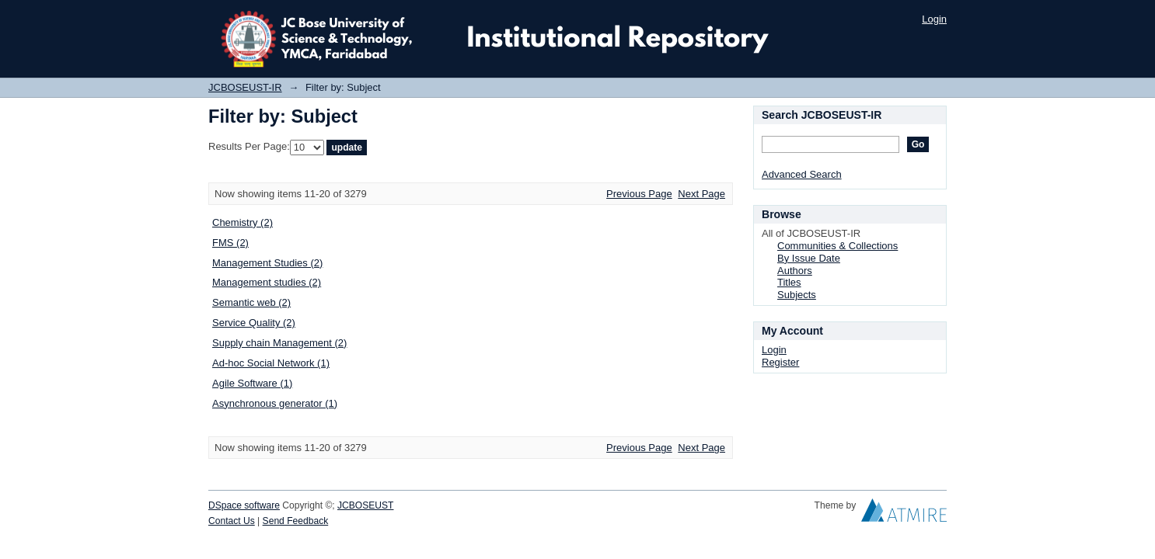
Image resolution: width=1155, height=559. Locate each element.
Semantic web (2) (251, 302)
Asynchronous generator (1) (274, 403)
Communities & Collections (837, 246)
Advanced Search (802, 174)
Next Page (701, 194)
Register (780, 362)
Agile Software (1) (252, 383)
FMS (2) (230, 242)
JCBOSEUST (365, 505)
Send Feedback (296, 521)
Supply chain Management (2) (279, 343)
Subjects (796, 294)
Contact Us (231, 521)
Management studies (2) (266, 282)
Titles (789, 282)
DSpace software (244, 505)
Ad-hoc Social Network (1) (271, 363)
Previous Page (639, 194)
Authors (794, 270)
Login (934, 19)
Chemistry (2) (242, 222)
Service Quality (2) (253, 322)
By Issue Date (808, 258)
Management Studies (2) (267, 263)
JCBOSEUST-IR (245, 87)
